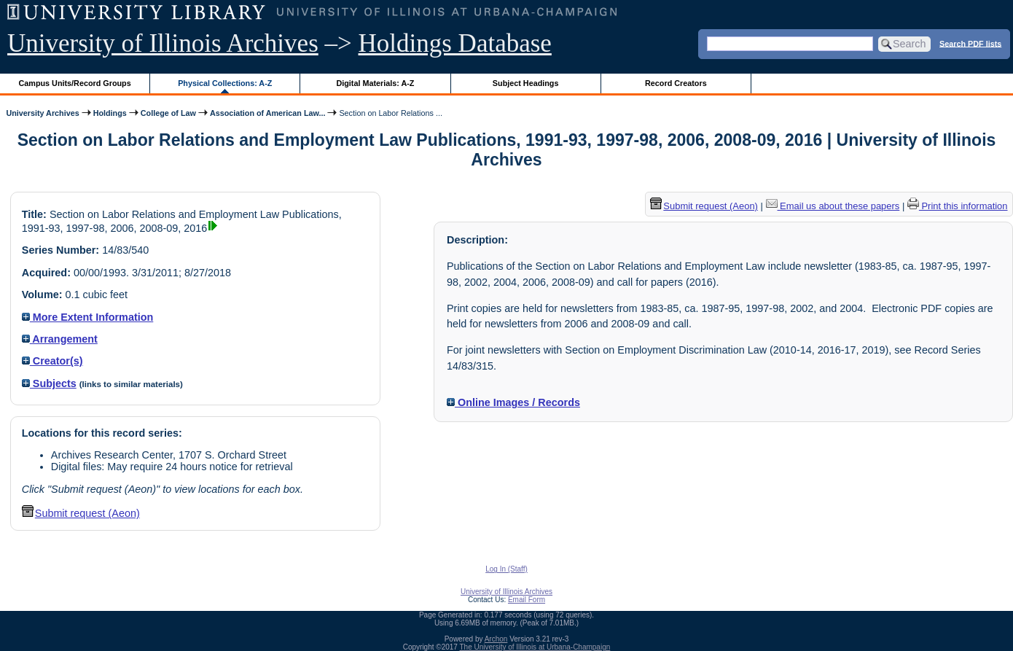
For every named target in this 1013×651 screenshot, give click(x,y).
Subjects (49, 383)
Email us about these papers (833, 205)
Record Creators (676, 83)
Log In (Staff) (506, 569)
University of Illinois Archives (162, 43)
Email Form (526, 600)
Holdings (110, 113)
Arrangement (60, 339)
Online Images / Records (513, 402)
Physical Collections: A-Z (225, 83)
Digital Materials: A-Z (375, 83)
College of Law (168, 113)
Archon (496, 639)
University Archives (42, 113)
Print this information (957, 205)
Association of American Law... (268, 113)
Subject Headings (526, 83)
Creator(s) (52, 361)
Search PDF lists (970, 43)
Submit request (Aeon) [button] (81, 513)
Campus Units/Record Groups (75, 83)
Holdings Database (455, 43)
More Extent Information (88, 317)
